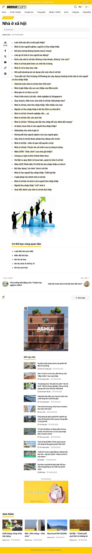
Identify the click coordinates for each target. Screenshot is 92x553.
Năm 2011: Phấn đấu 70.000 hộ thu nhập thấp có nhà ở (39, 164)
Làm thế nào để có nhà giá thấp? (29, 42)
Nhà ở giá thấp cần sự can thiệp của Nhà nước (36, 88)
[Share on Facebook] (5, 51)
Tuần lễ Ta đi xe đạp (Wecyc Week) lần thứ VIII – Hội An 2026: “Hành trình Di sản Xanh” (53, 454)
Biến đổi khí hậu (21, 255)
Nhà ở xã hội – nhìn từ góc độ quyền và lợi (34, 143)
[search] (75, 7)
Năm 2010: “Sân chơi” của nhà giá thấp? (33, 151)
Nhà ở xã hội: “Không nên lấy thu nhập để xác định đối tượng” (43, 122)
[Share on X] (5, 57)
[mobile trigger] (4, 6)
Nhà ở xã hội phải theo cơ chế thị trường (33, 63)
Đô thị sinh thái (21, 268)
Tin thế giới (43, 424)
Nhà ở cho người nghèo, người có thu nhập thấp (36, 46)
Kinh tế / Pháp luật (45, 369)
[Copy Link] (5, 68)
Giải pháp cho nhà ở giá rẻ (26, 130)
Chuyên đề (8, 18)
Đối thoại (42, 472)
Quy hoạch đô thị (45, 392)
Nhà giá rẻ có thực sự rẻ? (26, 92)
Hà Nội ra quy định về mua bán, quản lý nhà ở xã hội (38, 160)
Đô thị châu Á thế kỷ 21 (24, 263)
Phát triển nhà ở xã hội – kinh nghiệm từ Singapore (38, 96)
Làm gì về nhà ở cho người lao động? (31, 55)
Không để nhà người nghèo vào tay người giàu (36, 134)
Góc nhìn (42, 412)
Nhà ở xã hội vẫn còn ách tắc (28, 117)
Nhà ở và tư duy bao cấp (25, 68)
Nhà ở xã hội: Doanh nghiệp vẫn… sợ (31, 113)
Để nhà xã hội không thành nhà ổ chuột (33, 51)
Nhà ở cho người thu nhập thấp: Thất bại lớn (35, 173)
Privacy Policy (33, 2)
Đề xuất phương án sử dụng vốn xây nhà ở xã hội (37, 72)
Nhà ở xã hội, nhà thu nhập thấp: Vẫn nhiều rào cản (38, 105)
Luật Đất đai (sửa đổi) (23, 251)
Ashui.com (6, 35)
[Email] (5, 62)
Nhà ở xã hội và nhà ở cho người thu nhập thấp (36, 181)
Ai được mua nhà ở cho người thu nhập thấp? (35, 126)
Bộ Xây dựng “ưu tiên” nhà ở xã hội (31, 168)
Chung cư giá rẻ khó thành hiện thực (31, 156)
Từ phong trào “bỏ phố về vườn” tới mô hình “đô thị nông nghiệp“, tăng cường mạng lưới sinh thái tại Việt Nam (53, 386)
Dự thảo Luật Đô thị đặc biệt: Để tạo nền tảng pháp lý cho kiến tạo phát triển (51, 467)
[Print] (5, 74)
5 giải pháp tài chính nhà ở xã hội (29, 177)
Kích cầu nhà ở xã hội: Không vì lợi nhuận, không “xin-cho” (42, 59)
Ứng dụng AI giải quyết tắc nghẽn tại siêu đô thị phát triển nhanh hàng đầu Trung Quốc (53, 419)
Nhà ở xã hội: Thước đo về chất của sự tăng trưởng (38, 147)
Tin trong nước (44, 379)
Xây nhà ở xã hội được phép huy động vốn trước (37, 139)
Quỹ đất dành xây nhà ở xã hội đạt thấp (33, 189)
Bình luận (80, 298)
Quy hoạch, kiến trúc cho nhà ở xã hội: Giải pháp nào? (39, 101)
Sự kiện (41, 460)
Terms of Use (48, 2)
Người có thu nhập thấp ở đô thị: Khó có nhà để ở (37, 109)
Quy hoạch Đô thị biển (57, 533)
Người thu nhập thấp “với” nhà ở (29, 185)
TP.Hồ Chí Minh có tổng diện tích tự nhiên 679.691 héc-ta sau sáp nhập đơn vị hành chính (52, 431)
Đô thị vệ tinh (20, 259)
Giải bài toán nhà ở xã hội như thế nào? (32, 84)
